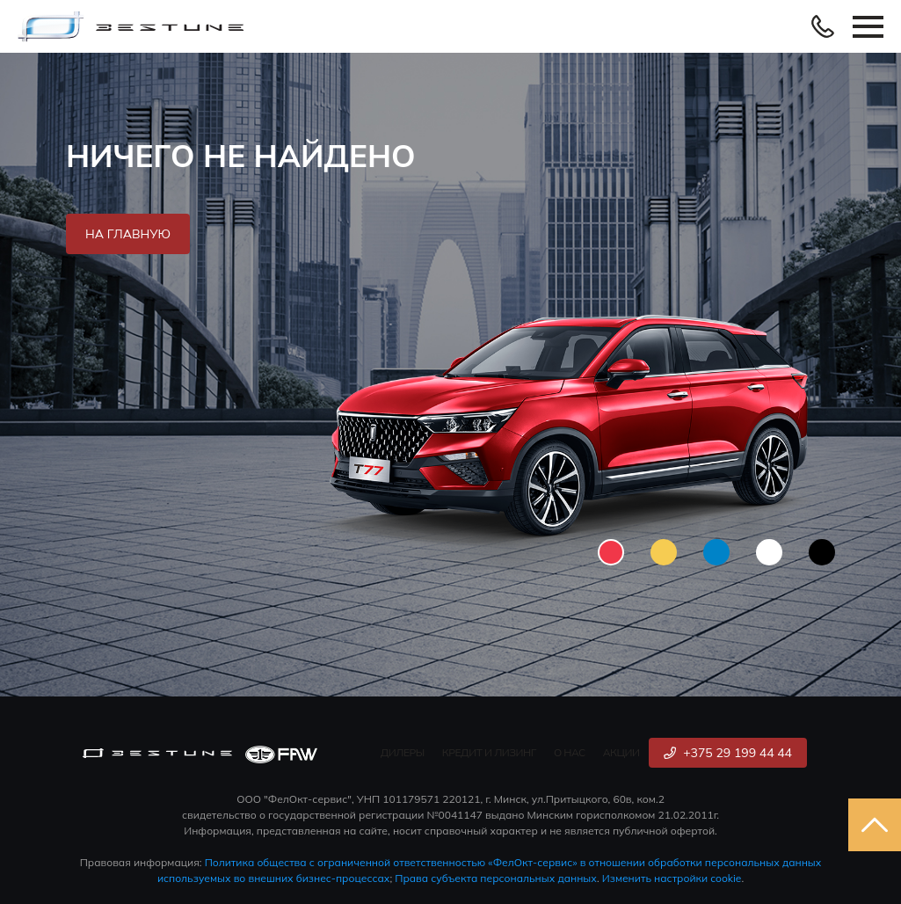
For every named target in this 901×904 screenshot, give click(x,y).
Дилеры (403, 752)
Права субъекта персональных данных (496, 878)
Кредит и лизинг (489, 752)
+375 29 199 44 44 (728, 753)
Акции (621, 752)
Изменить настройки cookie (672, 878)
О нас (569, 752)
